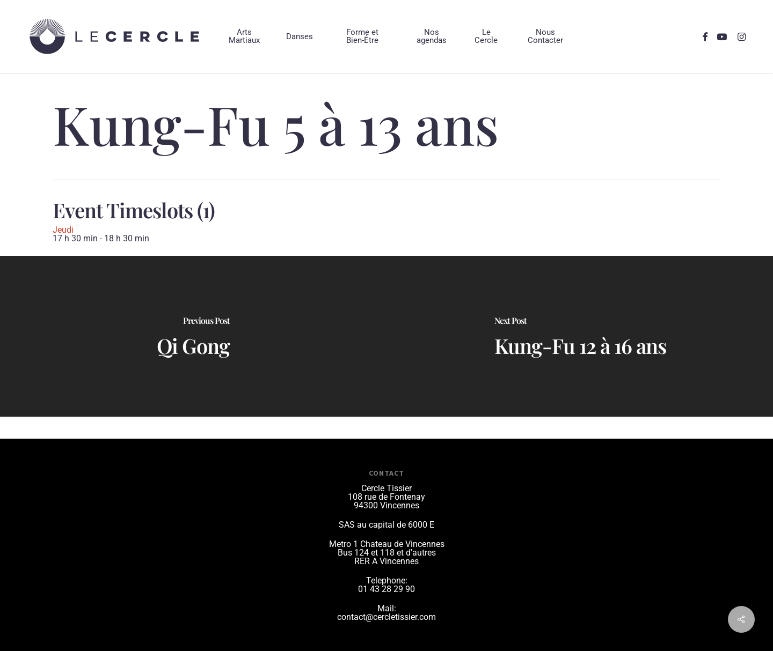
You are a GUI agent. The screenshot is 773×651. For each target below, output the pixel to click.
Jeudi (63, 230)
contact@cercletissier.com (386, 617)
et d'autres (416, 553)
